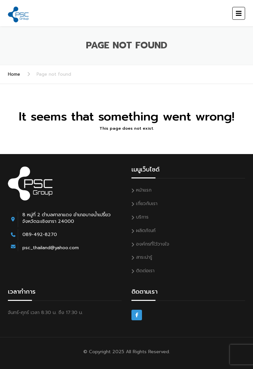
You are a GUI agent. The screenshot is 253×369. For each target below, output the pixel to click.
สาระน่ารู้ (144, 257)
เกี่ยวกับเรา (146, 203)
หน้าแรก (144, 190)
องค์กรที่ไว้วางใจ (152, 244)
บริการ (142, 217)
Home (14, 74)
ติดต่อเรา (145, 270)
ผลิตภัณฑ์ (145, 230)
